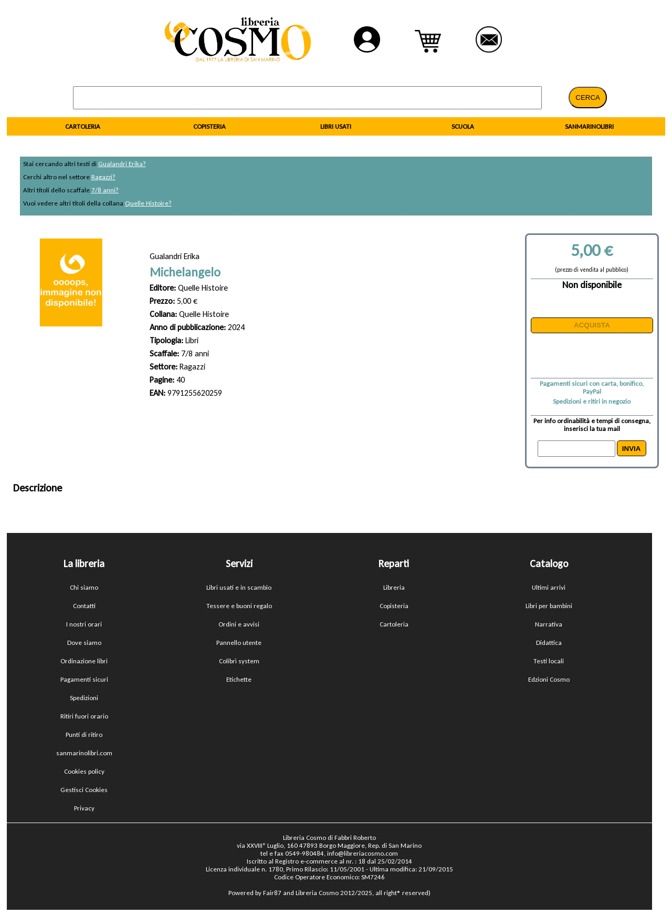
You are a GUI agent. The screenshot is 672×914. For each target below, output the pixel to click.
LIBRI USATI (335, 126)
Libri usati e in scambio (238, 587)
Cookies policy (84, 771)
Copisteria (394, 606)
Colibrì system (239, 661)
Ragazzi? (103, 177)
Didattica (549, 642)
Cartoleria (394, 624)
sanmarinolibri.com (84, 753)
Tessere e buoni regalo (239, 606)
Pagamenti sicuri (84, 679)
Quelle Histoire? (148, 203)
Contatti (84, 606)
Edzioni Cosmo (549, 679)
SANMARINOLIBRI (589, 126)
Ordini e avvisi (238, 624)
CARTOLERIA (82, 126)
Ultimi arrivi (548, 587)
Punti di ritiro (84, 734)
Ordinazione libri (84, 661)
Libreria (394, 587)
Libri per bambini (549, 606)
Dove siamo (84, 642)
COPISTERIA (209, 126)
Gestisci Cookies (84, 790)
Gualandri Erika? (122, 164)
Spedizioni (84, 698)
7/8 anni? (105, 190)
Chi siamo (84, 587)
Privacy (84, 808)
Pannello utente (238, 642)
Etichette (238, 679)
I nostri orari (84, 624)
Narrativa (548, 624)
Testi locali (548, 661)
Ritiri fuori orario (84, 716)
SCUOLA (463, 126)
